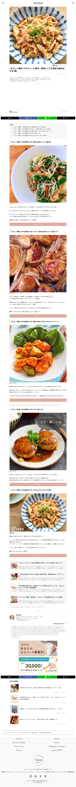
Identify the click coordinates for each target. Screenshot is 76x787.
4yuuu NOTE (57, 750)
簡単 (35, 627)
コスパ (47, 630)
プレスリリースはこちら (29, 769)
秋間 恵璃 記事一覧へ (59, 623)
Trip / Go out (19, 746)
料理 (34, 630)
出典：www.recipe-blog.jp (22, 383)
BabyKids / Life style (57, 746)
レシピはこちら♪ (37, 224)
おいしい (16, 636)
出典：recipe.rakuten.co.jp (23, 203)
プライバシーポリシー (21, 772)
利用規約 (3, 772)
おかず (25, 633)
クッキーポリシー (31, 772)
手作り (42, 627)
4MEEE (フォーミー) (57, 772)
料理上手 (38, 633)
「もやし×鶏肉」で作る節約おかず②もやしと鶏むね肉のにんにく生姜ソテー (32, 129)
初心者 (54, 630)
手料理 (62, 630)
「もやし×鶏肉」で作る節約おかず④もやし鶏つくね (26, 133)
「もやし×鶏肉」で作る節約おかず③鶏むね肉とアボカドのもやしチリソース (32, 131)
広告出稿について (47, 769)
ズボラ (55, 633)
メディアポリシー (10, 772)
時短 (21, 627)
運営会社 (49, 772)
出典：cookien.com (59, 65)
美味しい (50, 627)
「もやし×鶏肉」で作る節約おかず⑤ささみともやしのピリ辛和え (30, 135)
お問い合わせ (39, 769)
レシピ (28, 627)
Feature (19, 750)
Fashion (19, 739)
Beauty (57, 739)
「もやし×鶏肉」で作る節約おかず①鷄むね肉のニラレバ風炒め (29, 127)
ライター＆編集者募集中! (69, 772)
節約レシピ (47, 633)
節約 (40, 630)
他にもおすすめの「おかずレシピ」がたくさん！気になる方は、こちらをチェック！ (34, 405)
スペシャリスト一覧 (41, 772)
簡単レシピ (59, 627)
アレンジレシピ (17, 630)
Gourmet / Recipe (19, 743)
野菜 (15, 627)
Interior (57, 743)
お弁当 (27, 630)
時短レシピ (16, 633)
